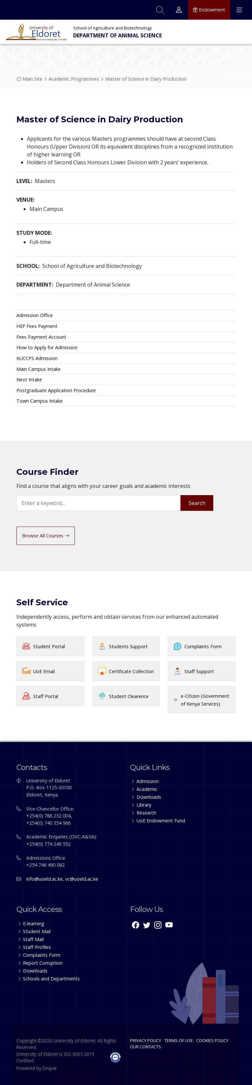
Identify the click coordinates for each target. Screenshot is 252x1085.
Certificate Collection (131, 671)
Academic (147, 789)
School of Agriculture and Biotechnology (112, 28)
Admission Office (34, 315)
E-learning (33, 923)
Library (143, 805)
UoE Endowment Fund (160, 820)
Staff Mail (33, 939)
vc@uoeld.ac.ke (81, 879)
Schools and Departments (51, 978)
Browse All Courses (45, 535)
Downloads (148, 797)
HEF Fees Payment (36, 326)
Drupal (49, 1068)
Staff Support (199, 671)
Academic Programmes (74, 79)
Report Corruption (43, 963)
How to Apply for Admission (46, 347)
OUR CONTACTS (145, 1047)
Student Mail (37, 931)
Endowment (209, 9)
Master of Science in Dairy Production (146, 79)
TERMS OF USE (178, 1040)
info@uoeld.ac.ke (44, 879)
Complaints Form (203, 646)
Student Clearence (129, 696)
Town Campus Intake (39, 401)
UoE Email (44, 671)
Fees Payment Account (41, 337)
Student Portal (49, 646)
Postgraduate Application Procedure (56, 390)
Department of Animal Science (117, 35)
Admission (147, 781)
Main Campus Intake (38, 369)
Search (197, 503)
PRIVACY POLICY (145, 1040)
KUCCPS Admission (37, 358)
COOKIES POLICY (212, 1040)
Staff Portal (45, 696)
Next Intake (29, 379)
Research (146, 813)
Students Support (128, 646)
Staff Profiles (37, 947)
